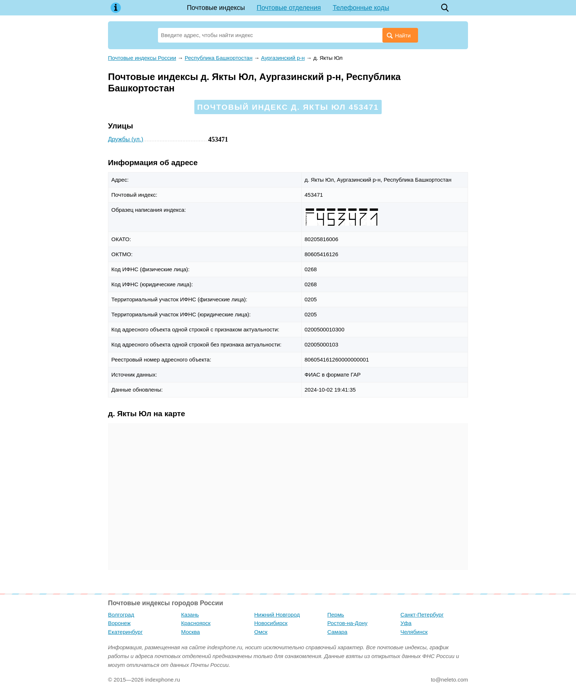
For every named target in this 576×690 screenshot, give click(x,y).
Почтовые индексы (216, 7)
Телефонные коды (361, 7)
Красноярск (195, 623)
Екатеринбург (125, 632)
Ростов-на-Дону (347, 623)
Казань (190, 614)
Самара (337, 632)
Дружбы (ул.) (125, 139)
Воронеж (119, 623)
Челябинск (414, 632)
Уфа (405, 623)
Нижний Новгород (277, 614)
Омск (260, 632)
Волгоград (121, 614)
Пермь (335, 614)
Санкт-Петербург (422, 614)
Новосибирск (271, 623)
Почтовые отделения (289, 7)
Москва (190, 632)
